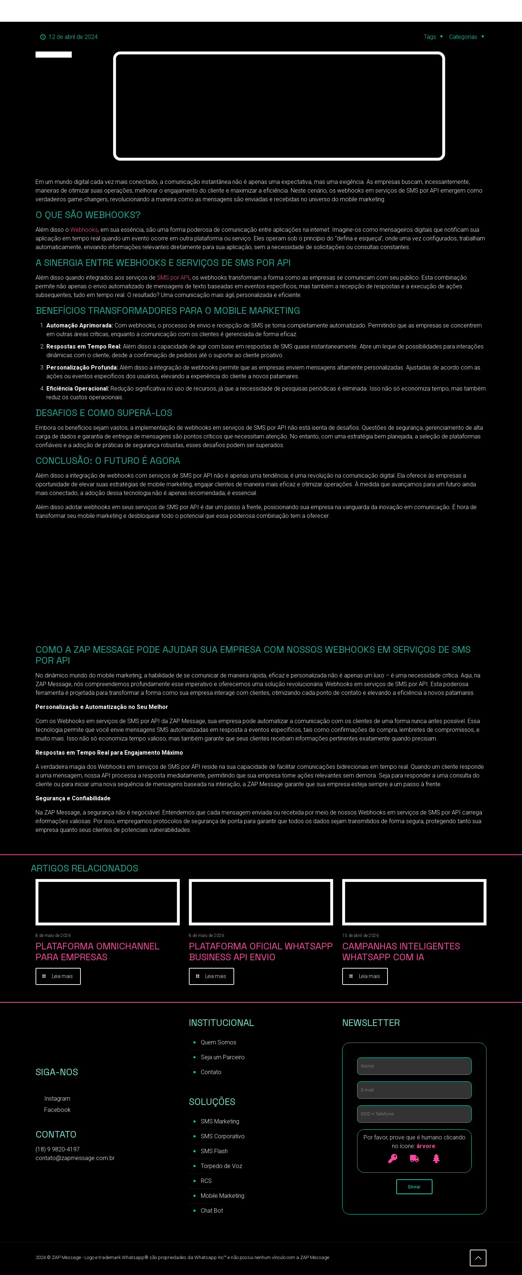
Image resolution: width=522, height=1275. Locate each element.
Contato (211, 1073)
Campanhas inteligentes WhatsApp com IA (401, 951)
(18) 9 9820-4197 (58, 1150)
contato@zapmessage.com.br (75, 1159)
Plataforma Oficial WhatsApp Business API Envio (261, 951)
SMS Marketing (220, 1122)
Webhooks (84, 229)
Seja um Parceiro (223, 1058)
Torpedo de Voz (221, 1167)
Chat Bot (212, 1211)
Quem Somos (218, 1043)
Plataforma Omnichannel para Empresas (97, 951)
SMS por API (173, 277)
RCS (206, 1182)
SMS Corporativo (223, 1137)
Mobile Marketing (222, 1196)
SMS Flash (214, 1152)
